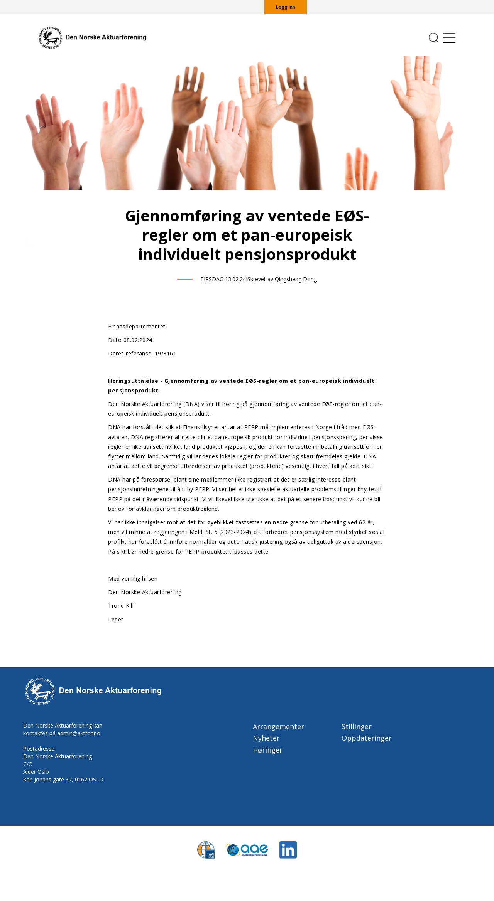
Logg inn (285, 7)
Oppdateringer (367, 738)
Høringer (268, 749)
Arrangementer (278, 726)
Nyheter (266, 738)
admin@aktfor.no (78, 733)
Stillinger (357, 726)
